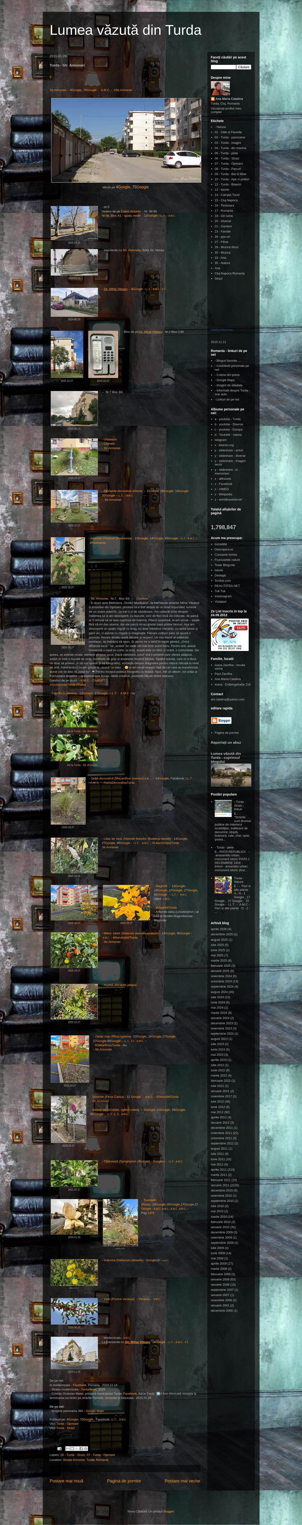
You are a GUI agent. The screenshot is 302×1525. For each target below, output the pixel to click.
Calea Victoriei (131, 211)
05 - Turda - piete (226, 153)
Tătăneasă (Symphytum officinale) (127, 1161)
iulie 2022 (217, 1065)
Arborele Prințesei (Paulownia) (111, 538)
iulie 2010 (217, 1206)
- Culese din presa (227, 375)
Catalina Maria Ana (222, 329)
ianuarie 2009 (220, 1279)
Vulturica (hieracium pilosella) (124, 1260)
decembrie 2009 (222, 1232)
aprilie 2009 (219, 1263)
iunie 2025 (218, 950)
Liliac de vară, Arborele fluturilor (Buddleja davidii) (137, 838)
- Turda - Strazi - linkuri (240, 805)
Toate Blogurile (225, 565)
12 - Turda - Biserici (228, 184)
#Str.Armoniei (122, 90)
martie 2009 (219, 1268)
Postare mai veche (182, 1481)
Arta (217, 268)
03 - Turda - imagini (228, 143)
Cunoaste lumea (226, 554)
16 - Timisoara (224, 205)
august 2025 (219, 939)
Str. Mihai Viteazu (115, 289)
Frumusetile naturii (227, 560)
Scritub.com (223, 580)
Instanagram (223, 596)
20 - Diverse (223, 221)
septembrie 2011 (222, 1143)
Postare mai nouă (67, 1481)
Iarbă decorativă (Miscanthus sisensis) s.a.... (122, 778)
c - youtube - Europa (229, 429)
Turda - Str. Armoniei (85, 731)
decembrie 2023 (222, 1023)
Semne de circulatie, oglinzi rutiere (115, 1110)
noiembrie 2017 (221, 1096)
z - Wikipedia (223, 494)
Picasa (143, 1299)
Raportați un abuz (226, 742)
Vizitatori (220, 601)
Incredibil (221, 544)
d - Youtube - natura (228, 434)
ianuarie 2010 (220, 1227)
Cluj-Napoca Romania (230, 273)
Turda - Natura (239, 880)
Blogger (169, 1511)
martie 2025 (219, 960)
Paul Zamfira (223, 674)
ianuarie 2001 (220, 1305)
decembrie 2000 (222, 1310)
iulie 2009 (217, 1248)
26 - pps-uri (222, 236)
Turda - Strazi (65, 1428)
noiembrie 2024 (221, 976)
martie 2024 (219, 1013)
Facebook (79, 1385)
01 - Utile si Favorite (228, 132)
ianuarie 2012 (220, 1122)
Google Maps (95, 1411)
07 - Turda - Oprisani (101, 1455)
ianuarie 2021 (220, 1091)
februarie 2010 (221, 1222)
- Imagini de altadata (229, 385)
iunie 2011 (218, 1159)
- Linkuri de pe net (227, 399)
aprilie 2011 (219, 1169)
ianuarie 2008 (220, 1284)
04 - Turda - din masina (230, 148)
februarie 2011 (221, 1180)
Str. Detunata (132, 250)
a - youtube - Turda (228, 419)
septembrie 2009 (222, 1242)
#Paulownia (98, 543)
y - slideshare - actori (229, 450)
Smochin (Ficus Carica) (108, 1097)
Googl (137, 289)
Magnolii (162, 886)
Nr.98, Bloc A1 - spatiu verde (121, 215)
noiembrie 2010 (221, 1195)
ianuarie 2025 (220, 971)
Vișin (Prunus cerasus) (119, 1299)
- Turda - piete (224, 847)
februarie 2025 (221, 965)
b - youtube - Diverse (229, 424)
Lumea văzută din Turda (126, 30)
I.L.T (162, 216)
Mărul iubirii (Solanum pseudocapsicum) (131, 933)
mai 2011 (217, 1164)
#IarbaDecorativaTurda (118, 782)
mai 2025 (217, 955)
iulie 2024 (217, 997)
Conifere (142, 598)
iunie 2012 (218, 1107)
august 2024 (219, 992)
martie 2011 (219, 1175)
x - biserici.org (224, 445)
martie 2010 (219, 1216)
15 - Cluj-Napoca (226, 200)
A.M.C (105, 90)
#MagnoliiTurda (166, 907)
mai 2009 (217, 1258)
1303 (150, 1213)
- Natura (220, 127)
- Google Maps (225, 380)
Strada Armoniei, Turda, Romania (85, 1460)
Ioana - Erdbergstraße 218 (233, 684)
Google (77, 90)
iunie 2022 (218, 1070)
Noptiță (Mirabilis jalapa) (120, 985)
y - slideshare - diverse (230, 455)
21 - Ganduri (223, 226)
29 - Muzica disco (227, 247)
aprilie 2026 (219, 929)
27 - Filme (221, 242)
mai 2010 (217, 1211)
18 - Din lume (224, 216)
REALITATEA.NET (227, 586)
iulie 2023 (217, 1044)
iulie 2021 (217, 1086)
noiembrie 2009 (221, 1237)
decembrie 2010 (222, 1190)
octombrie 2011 (221, 1138)
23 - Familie (223, 231)
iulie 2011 (217, 1154)
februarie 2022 (221, 1080)
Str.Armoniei (58, 90)
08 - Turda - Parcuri (228, 169)
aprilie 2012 (219, 1117)
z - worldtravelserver (228, 499)
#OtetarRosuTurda (107, 1045)
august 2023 (219, 1039)
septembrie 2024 (222, 986)
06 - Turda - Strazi (72, 1455)
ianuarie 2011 (220, 1185)
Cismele (110, 443)
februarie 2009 (221, 1274)
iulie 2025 (217, 945)
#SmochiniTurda (167, 1097)
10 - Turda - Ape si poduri (232, 179)
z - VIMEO (222, 489)
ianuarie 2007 (220, 1295)
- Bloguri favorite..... (228, 360)
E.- (52, 77)
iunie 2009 (218, 1253)
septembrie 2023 (222, 1033)
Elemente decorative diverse (123, 491)
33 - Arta (220, 257)
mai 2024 (217, 1007)
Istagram (221, 440)
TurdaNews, (89, 1389)
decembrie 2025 (222, 934)
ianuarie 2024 (220, 1018)
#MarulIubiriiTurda (125, 937)
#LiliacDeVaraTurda (165, 843)
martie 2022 (219, 1075)
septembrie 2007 (222, 1290)
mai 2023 (217, 1054)
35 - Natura (222, 263)
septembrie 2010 (222, 1201)
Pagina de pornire (124, 1481)
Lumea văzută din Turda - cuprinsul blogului (226, 758)
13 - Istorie (222, 189)
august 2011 (219, 1148)
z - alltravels (223, 478)
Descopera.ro (224, 549)
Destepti (220, 575)
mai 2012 (217, 1112)
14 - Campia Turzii (227, 195)
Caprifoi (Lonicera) (64, 693)
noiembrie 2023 (221, 1028)
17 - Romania (224, 210)
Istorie (219, 570)
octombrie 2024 (221, 981)
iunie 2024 (218, 1002)
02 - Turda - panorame (230, 137)
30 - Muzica (223, 252)
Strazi (218, 278)
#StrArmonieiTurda (63, 684)
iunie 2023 (218, 1049)
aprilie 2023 (219, 1060)
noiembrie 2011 (221, 1133)
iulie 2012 (217, 1101)
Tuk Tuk (220, 591)
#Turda (81, 684)
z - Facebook (223, 484)
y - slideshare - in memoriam (226, 471)
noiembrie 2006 (221, 1300)
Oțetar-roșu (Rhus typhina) (113, 1036)
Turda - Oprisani (67, 1423)
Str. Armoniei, (100, 598)
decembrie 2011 (222, 1127)
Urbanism (110, 439)
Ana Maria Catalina (229, 99)
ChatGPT (99, 680)
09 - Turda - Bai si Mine (230, 174)
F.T (164, 289)
